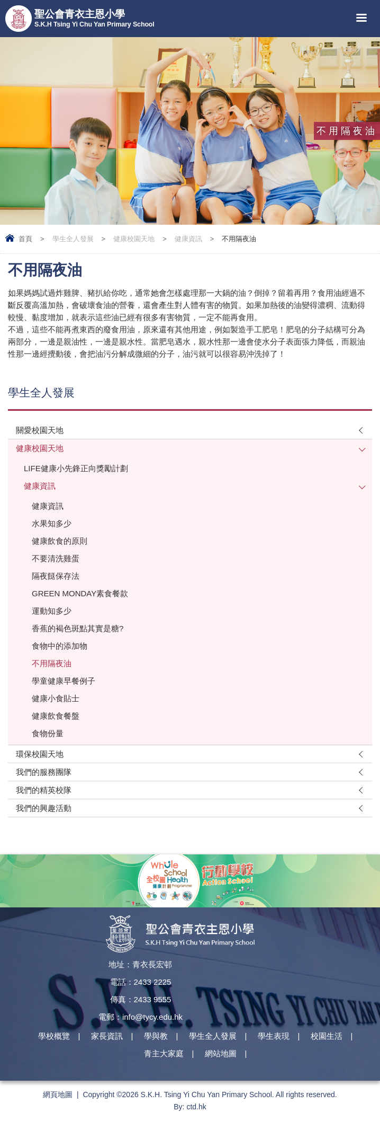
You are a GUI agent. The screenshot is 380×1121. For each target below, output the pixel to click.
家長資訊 (107, 1035)
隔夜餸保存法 (55, 575)
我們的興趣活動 (43, 808)
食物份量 (48, 733)
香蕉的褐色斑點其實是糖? (77, 628)
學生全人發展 (73, 239)
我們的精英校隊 (43, 790)
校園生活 (326, 1035)
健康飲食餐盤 (55, 715)
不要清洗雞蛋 (55, 558)
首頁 (25, 239)
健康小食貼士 (55, 698)
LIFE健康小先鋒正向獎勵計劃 (76, 468)
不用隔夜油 (51, 663)
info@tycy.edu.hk (152, 1016)
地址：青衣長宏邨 (140, 964)
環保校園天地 (40, 753)
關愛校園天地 (40, 430)
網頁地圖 (58, 1094)
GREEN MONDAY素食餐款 (80, 593)
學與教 (156, 1035)
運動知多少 (51, 610)
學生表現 (273, 1035)
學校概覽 (54, 1035)
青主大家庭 (164, 1053)
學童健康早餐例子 (63, 680)
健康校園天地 (134, 239)
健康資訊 (188, 239)
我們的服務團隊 (43, 771)
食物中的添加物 (59, 645)
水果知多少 (51, 523)
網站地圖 (221, 1053)
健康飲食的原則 (59, 540)
